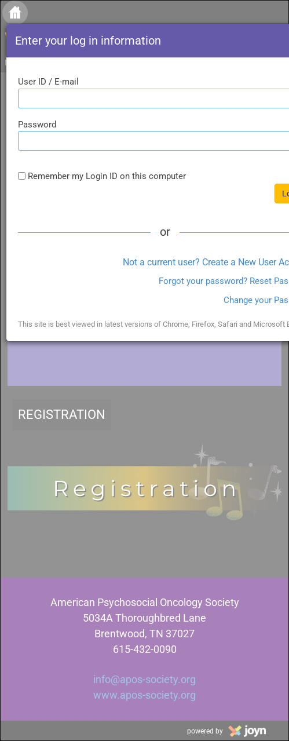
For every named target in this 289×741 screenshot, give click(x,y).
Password (37, 124)
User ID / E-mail (48, 81)
